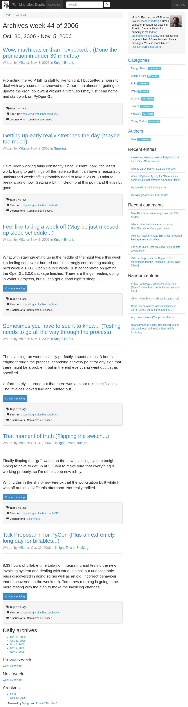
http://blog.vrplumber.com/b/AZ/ (40, 205)
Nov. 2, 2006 (17, 648)
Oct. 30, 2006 (18, 637)
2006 (8, 15)
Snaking (60, 148)
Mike (22, 62)
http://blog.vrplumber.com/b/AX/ (40, 414)
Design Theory (146, 68)
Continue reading (15, 288)
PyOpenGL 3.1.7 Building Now (148, 187)
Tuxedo (81, 443)
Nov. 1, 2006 (17, 644)
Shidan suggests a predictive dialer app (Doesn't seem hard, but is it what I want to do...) (155, 287)
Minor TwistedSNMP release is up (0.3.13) (155, 298)
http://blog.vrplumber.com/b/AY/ (40, 304)
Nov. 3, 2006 (17, 651)
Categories (54, 4)
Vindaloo (142, 113)
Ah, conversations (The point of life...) (152, 317)
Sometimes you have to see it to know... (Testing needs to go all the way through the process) (62, 329)
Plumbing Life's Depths (29, 4)
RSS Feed (179, 4)
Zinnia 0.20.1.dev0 (46, 703)
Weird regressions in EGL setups (150, 195)
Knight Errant (63, 62)
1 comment (33, 518)
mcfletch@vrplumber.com (146, 46)
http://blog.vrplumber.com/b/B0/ (40, 114)
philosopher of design (148, 21)
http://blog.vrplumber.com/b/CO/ (41, 612)
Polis (140, 83)
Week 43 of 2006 (12, 665)
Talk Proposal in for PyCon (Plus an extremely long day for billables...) (59, 538)
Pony (140, 91)
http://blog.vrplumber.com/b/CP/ (41, 513)
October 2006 (18, 697)
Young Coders (145, 121)
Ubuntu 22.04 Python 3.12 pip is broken (153, 168)
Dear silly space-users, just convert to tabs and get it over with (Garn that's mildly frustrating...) (155, 328)
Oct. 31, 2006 (18, 640)
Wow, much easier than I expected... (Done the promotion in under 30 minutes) (60, 53)
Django (26, 703)
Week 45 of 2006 (12, 679)
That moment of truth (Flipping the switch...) (56, 436)
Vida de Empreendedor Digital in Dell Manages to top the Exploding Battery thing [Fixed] (155, 262)
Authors (135, 131)
